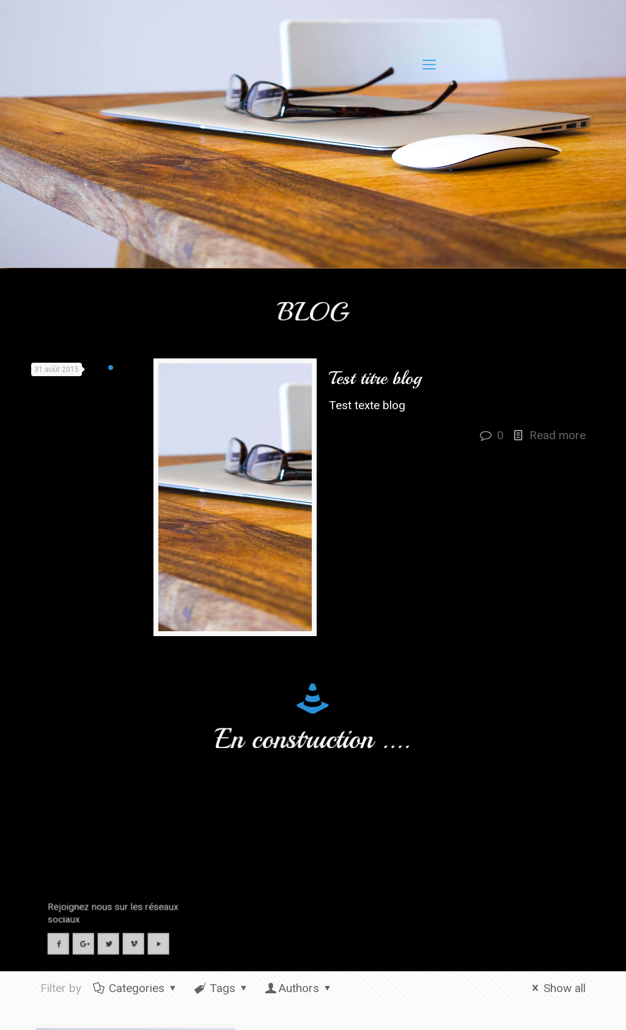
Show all (556, 988)
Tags (222, 988)
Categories (135, 988)
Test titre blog (375, 378)
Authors (299, 988)
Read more (557, 435)
